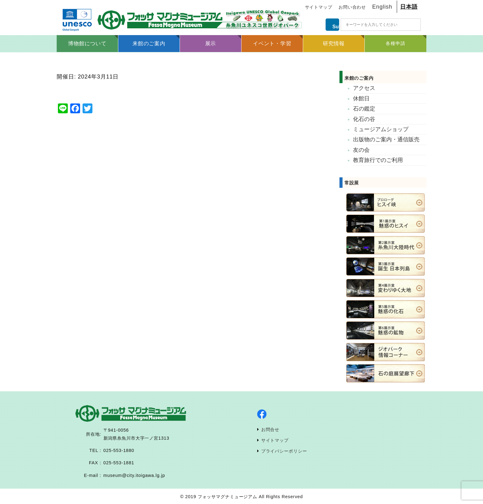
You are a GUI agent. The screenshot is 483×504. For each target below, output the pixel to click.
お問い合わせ (352, 7)
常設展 (351, 182)
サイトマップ (318, 7)
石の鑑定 (364, 109)
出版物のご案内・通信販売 (386, 139)
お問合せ (270, 429)
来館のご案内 (366, 78)
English (382, 7)
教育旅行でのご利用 (378, 160)
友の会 (361, 150)
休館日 (361, 98)
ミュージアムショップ (380, 129)
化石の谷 (364, 119)
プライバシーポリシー (284, 451)
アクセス (364, 88)
